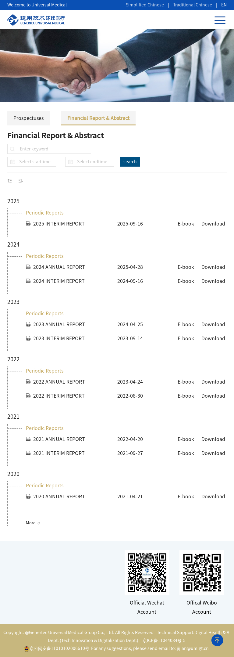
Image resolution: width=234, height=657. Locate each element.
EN (224, 5)
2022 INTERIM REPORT (59, 395)
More (33, 523)
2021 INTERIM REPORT (59, 453)
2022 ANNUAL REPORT (59, 381)
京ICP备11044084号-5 (164, 640)
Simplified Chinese (145, 5)
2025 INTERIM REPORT (59, 223)
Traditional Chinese (192, 5)
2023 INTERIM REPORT (59, 338)
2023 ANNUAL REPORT (59, 324)
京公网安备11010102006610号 (56, 649)
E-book (186, 223)
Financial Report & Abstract (130, 118)
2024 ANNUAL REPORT (59, 267)
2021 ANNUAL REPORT (59, 439)
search (130, 162)
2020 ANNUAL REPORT (59, 496)
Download (213, 223)
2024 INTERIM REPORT (59, 281)
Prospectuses (60, 118)
